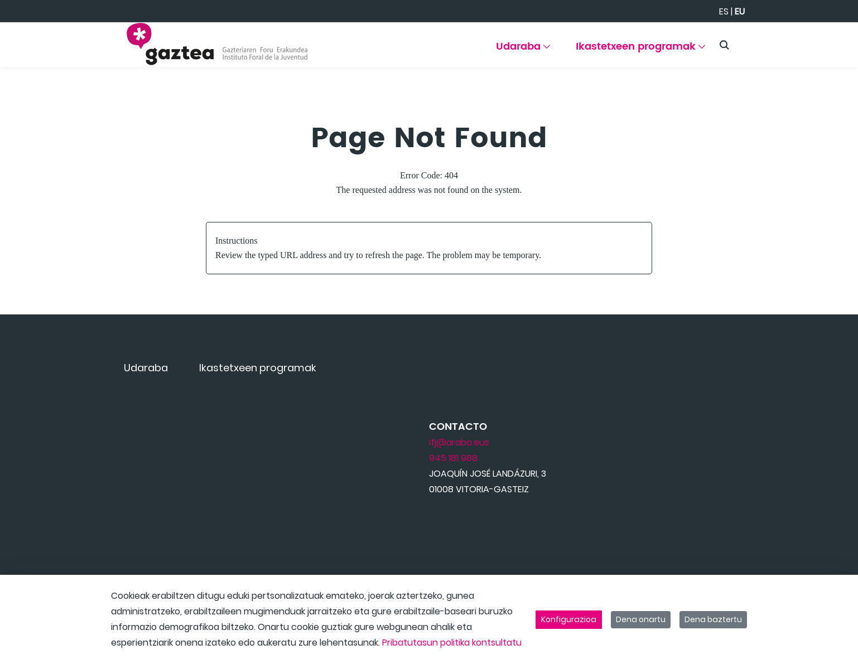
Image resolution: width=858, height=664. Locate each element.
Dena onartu (641, 619)
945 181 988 (453, 458)
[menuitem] (523, 50)
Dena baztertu (713, 619)
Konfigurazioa (568, 619)
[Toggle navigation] (830, 42)
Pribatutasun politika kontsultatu (452, 642)
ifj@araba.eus (459, 442)
